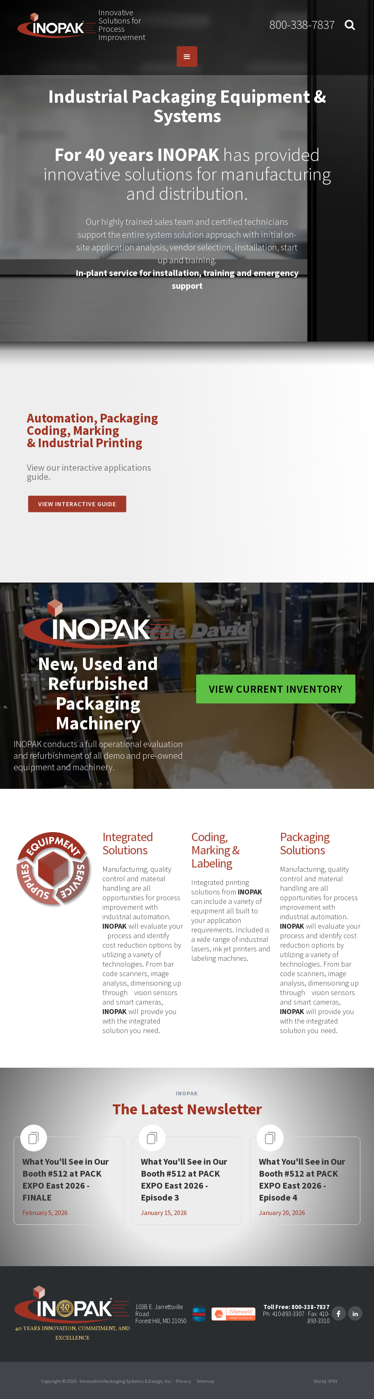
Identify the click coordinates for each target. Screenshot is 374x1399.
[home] (56, 25)
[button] (187, 56)
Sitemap (205, 1381)
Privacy (184, 1381)
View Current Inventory (276, 689)
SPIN (332, 1381)
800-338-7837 (302, 24)
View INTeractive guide (77, 503)
